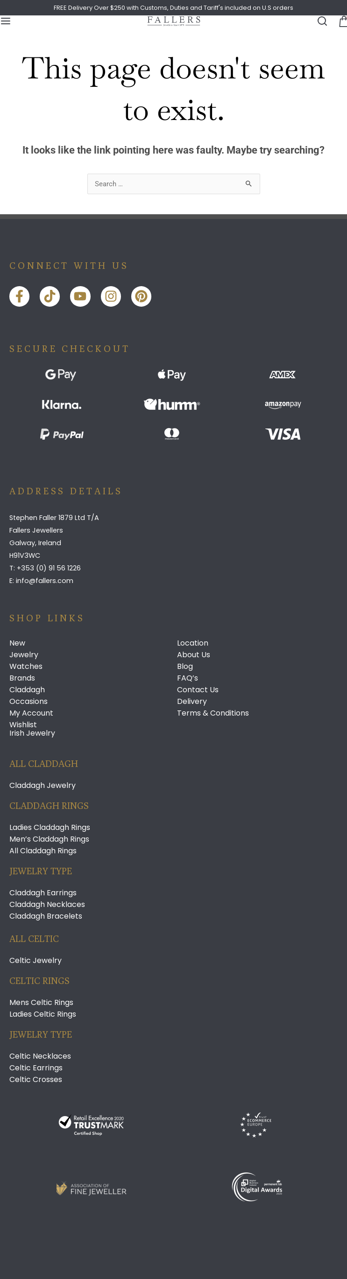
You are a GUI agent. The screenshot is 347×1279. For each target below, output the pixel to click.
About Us (193, 655)
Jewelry (23, 655)
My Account (31, 713)
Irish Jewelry (32, 733)
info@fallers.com (44, 580)
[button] (341, 21)
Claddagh (27, 690)
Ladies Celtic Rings (42, 1014)
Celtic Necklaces (40, 1056)
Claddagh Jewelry (42, 785)
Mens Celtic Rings (41, 1002)
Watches (25, 666)
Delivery (192, 701)
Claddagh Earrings (43, 893)
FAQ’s (187, 678)
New (17, 643)
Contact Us (198, 690)
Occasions (28, 701)
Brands (22, 678)
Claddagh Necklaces (47, 904)
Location (192, 643)
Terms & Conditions (213, 713)
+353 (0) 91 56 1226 (49, 568)
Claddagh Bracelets (45, 916)
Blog (185, 666)
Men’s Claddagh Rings (49, 839)
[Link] (173, 21)
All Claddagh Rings (43, 851)
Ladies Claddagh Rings (49, 827)
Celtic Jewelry (35, 960)
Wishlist (23, 725)
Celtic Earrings (36, 1068)
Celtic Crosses (35, 1079)
